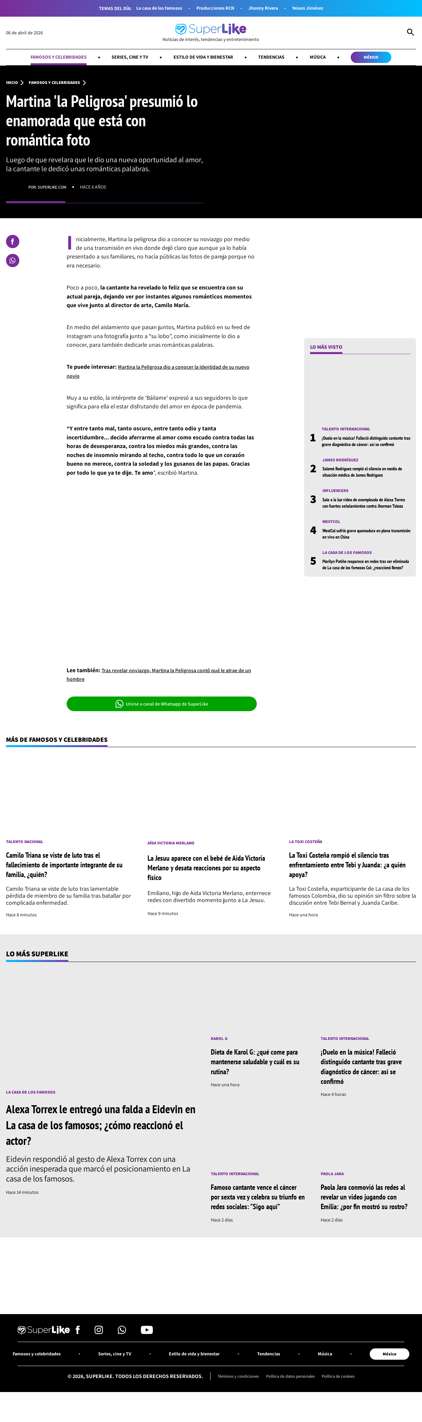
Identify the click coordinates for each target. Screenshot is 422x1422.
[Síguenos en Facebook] (78, 1348)
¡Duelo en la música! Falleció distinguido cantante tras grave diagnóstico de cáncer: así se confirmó (366, 446)
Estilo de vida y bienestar (203, 57)
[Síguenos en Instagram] (99, 1348)
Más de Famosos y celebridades (62, 741)
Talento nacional (26, 845)
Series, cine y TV (124, 57)
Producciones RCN (214, 8)
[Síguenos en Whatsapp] (122, 1348)
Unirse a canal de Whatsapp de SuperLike (162, 706)
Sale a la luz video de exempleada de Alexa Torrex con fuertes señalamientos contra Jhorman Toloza (363, 522)
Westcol (332, 545)
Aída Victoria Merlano (174, 846)
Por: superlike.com (50, 189)
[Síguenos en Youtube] (147, 1348)
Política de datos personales (291, 1393)
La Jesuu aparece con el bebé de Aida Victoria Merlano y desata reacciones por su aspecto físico (207, 871)
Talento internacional (348, 431)
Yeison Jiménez (314, 8)
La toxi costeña (307, 845)
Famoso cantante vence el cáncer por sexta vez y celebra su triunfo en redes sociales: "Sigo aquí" (254, 1206)
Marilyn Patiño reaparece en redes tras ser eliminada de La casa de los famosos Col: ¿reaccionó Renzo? (363, 591)
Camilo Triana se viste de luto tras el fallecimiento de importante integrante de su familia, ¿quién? (68, 868)
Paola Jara (333, 1178)
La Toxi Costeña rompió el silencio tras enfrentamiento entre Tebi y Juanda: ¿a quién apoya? (346, 868)
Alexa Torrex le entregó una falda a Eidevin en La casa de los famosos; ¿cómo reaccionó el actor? (89, 1128)
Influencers (336, 507)
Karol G (220, 1042)
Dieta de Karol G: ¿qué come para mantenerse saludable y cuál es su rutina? (253, 1065)
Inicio (12, 84)
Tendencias (277, 57)
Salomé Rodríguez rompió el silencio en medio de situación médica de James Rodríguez (360, 484)
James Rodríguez (342, 469)
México (384, 58)
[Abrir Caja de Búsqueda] (410, 33)
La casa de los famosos (153, 8)
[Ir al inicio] (211, 33)
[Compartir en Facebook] (12, 243)
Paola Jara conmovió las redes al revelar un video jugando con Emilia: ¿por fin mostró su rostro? (368, 1206)
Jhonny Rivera (265, 8)
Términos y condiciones (233, 1393)
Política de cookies (344, 1393)
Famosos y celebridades (46, 57)
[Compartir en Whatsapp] (12, 262)
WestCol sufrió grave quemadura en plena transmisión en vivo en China (361, 556)
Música (327, 57)
